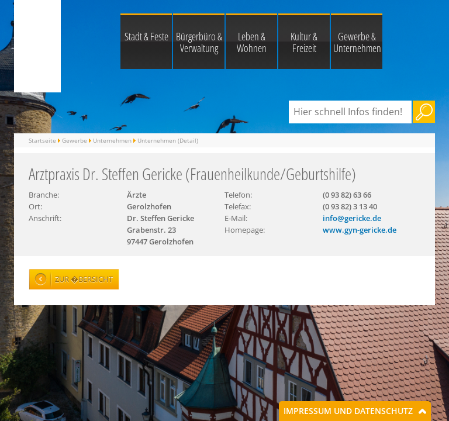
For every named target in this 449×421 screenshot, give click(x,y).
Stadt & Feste (146, 36)
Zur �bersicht (84, 279)
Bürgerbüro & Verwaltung (199, 42)
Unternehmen (112, 140)
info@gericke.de (352, 218)
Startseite (42, 140)
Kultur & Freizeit (304, 42)
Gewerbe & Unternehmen (357, 42)
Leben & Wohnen (252, 42)
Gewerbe (74, 140)
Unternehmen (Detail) (167, 140)
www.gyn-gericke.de (359, 230)
